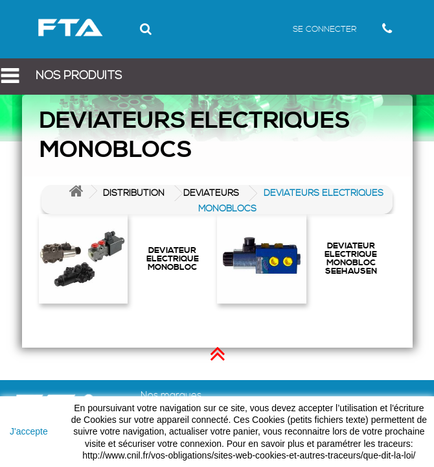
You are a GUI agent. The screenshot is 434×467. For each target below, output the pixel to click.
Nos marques (171, 395)
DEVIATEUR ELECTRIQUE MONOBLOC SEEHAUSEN (351, 258)
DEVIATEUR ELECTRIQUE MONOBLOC (172, 258)
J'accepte (29, 431)
